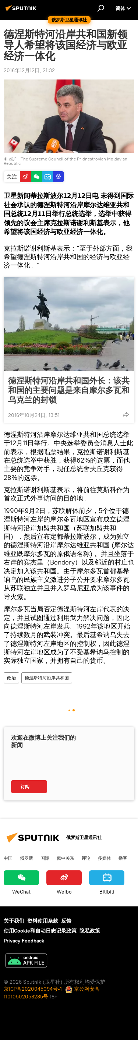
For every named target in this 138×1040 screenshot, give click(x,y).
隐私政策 (89, 930)
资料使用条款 (42, 920)
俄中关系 (65, 858)
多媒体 (104, 858)
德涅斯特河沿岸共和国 (47, 677)
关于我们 (14, 920)
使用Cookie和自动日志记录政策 (40, 930)
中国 (8, 858)
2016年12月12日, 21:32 (29, 70)
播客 (122, 858)
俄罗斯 (26, 858)
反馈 (66, 920)
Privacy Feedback (24, 940)
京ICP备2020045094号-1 (33, 989)
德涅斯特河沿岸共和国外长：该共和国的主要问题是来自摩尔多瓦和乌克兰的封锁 (69, 390)
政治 (11, 677)
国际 (44, 858)
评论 (86, 858)
